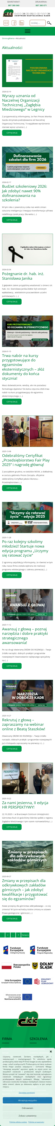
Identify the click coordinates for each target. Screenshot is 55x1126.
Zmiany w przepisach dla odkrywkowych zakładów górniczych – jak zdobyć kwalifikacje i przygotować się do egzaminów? (24, 889)
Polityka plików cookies (18, 1122)
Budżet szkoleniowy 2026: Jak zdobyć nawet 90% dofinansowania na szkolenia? (24, 193)
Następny (25, 935)
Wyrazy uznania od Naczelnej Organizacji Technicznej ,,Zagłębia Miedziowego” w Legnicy (23, 102)
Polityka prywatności (36, 1122)
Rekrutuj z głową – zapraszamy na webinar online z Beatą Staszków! (23, 724)
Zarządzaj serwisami (27, 1092)
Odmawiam (27, 1108)
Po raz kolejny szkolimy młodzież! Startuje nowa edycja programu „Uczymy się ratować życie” (25, 548)
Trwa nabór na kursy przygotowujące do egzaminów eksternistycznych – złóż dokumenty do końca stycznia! (23, 367)
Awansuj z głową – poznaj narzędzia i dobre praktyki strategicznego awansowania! (25, 635)
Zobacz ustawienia (27, 1115)
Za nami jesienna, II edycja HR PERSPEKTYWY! (25, 805)
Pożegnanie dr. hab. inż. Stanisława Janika (23, 276)
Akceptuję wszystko (27, 1100)
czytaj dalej (12, 132)
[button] (50, 1051)
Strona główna (8, 38)
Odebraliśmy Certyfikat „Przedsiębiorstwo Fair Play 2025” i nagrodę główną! (26, 460)
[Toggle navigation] (27, 31)
